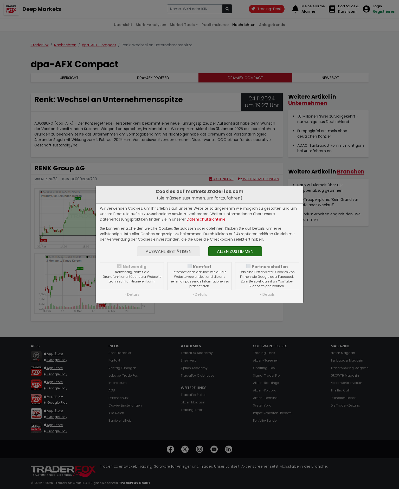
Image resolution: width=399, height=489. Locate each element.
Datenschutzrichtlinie (206, 219)
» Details (132, 294)
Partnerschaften (270, 266)
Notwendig (134, 266)
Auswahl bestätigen (168, 251)
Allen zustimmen (235, 251)
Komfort (202, 266)
